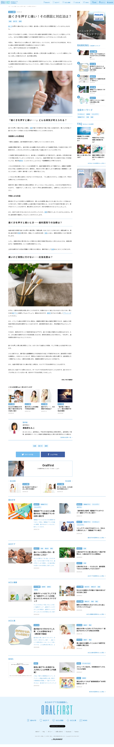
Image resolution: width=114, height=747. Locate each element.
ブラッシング (67, 313)
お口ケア (11, 544)
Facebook (68, 734)
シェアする (52, 454)
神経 (19, 233)
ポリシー (50, 734)
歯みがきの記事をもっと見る (96, 538)
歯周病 (88, 114)
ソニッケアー (95, 114)
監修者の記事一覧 (66, 437)
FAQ (44, 734)
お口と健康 (12, 582)
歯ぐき (15, 21)
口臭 (88, 117)
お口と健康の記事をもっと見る (95, 617)
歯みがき (11, 499)
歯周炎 (21, 161)
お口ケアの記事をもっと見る (96, 576)
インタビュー (81, 114)
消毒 (45, 233)
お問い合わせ (59, 734)
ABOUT (37, 734)
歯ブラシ (15, 313)
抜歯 (52, 249)
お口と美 (11, 623)
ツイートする (27, 454)
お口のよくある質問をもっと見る (97, 163)
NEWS (10, 661)
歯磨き (49, 313)
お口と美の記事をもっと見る (96, 655)
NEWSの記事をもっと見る (96, 694)
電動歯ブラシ (81, 117)
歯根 (20, 21)
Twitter (76, 734)
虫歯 (10, 21)
